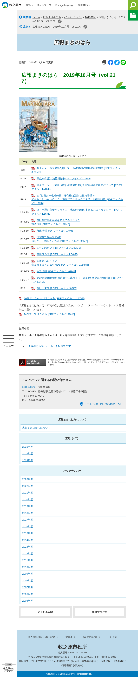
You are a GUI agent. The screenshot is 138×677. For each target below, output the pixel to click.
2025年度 (27, 453)
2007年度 (27, 587)
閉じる (60, 21)
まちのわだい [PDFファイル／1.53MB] (59, 247)
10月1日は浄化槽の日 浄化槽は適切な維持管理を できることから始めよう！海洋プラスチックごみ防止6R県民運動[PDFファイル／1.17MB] (77, 199)
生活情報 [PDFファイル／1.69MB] (56, 271)
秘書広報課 (28, 386)
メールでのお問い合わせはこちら (103, 403)
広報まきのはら (52, 17)
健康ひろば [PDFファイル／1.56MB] (57, 254)
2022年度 (27, 485)
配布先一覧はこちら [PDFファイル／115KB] (49, 314)
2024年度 (27, 460)
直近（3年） (72, 438)
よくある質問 (45, 611)
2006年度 (27, 594)
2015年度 (27, 533)
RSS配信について (91, 636)
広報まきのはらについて (72, 419)
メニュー (8, 338)
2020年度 (27, 499)
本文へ (29, 5)
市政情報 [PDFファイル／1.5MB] (55, 230)
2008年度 (27, 580)
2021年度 (27, 492)
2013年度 (27, 546)
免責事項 (70, 636)
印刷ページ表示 (104, 62)
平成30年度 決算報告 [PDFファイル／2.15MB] (64, 178)
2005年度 (27, 600)
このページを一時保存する (133, 15)
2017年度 (27, 519)
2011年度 (27, 560)
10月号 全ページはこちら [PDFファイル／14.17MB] (54, 298)
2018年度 (27, 512)
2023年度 (27, 479)
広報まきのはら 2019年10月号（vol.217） (57, 26)
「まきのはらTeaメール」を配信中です (48, 346)
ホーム (36, 17)
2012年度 (27, 553)
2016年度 (27, 526)
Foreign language (64, 5)
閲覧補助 (83, 5)
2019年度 (90, 17)
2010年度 (27, 567)
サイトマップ (44, 5)
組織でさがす (99, 611)
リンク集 (112, 636)
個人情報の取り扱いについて (43, 636)
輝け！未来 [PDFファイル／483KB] (57, 288)
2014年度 (27, 539)
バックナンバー (73, 17)
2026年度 (27, 446)
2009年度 (27, 573)
